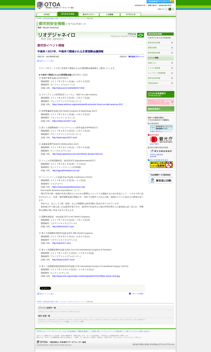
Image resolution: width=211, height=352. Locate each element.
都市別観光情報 (154, 53)
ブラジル (63, 18)
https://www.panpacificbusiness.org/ (68, 187)
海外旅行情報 (137, 344)
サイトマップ (109, 331)
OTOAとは (41, 331)
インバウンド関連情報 (156, 73)
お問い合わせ (144, 331)
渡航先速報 (152, 48)
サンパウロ (49, 311)
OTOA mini (170, 344)
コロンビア (77, 319)
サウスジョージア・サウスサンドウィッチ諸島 (53, 321)
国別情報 (153, 156)
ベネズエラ (114, 319)
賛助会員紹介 (83, 331)
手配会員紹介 (153, 83)
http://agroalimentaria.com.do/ (65, 170)
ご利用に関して (96, 331)
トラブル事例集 (154, 68)
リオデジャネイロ (73, 18)
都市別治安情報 (154, 78)
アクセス (133, 331)
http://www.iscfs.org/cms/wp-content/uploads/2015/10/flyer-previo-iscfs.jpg (86, 276)
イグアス (41, 311)
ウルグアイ (52, 319)
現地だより (152, 63)
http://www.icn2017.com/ (63, 259)
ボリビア (128, 319)
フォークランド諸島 (77, 321)
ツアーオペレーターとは (56, 331)
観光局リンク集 (122, 331)
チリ (91, 319)
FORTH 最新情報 (156, 154)
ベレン (56, 311)
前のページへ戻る (47, 61)
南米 (56, 18)
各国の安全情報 (151, 344)
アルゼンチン (42, 319)
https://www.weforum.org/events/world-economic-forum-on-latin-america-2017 (87, 104)
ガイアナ (69, 319)
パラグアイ (98, 319)
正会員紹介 (72, 331)
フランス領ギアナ (139, 319)
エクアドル (61, 319)
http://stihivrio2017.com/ (63, 226)
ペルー (122, 319)
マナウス (63, 311)
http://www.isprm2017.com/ (64, 137)
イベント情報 (153, 58)
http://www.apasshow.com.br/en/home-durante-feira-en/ (77, 154)
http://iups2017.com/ (61, 243)
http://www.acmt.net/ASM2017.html (68, 88)
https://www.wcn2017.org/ (64, 121)
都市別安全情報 (49, 18)
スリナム (85, 319)
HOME (39, 18)
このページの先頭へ (137, 293)
